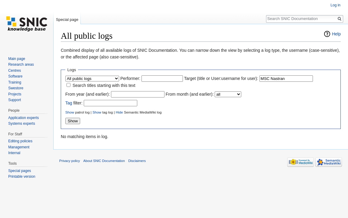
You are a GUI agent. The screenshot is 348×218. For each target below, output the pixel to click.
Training (14, 82)
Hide (119, 112)
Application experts (23, 118)
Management (18, 147)
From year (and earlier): (87, 94)
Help (336, 33)
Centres (14, 70)
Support (14, 100)
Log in (335, 5)
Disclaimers (137, 161)
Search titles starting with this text (104, 85)
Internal (14, 153)
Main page (16, 59)
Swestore (15, 88)
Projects (14, 94)
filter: (74, 103)
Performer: (130, 78)
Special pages (19, 171)
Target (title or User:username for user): (221, 78)
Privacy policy (69, 161)
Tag (68, 103)
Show (69, 112)
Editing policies (20, 141)
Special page (67, 19)
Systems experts (21, 123)
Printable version (21, 176)
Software (15, 76)
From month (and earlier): (190, 94)
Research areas (21, 64)
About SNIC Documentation (104, 161)
